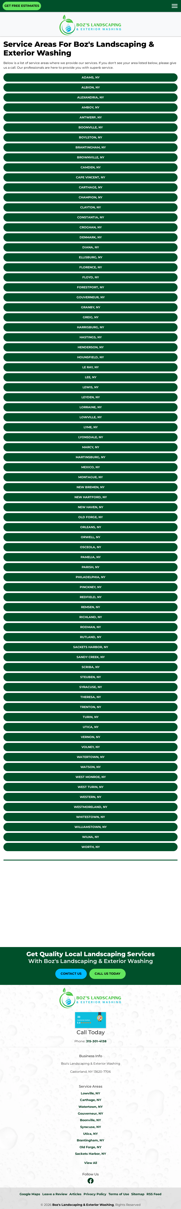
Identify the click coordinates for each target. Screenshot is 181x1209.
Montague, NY (90, 477)
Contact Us (71, 974)
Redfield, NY (90, 597)
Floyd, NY (90, 277)
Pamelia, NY (91, 557)
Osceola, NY (90, 547)
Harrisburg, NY (90, 327)
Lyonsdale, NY (90, 437)
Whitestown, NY (90, 817)
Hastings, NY (91, 337)
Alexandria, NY (90, 97)
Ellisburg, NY (90, 257)
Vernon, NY (90, 737)
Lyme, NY (91, 427)
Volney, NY (90, 747)
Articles (75, 1194)
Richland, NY (90, 617)
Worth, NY (90, 847)
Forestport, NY (90, 287)
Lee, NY (90, 377)
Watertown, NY (90, 757)
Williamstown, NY (90, 827)
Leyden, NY (90, 397)
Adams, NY (91, 77)
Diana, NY (90, 247)
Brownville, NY (90, 157)
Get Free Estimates (21, 6)
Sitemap (137, 1194)
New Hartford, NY (90, 497)
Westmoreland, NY (90, 807)
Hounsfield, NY (90, 357)
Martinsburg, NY (90, 457)
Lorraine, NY (91, 407)
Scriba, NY (91, 667)
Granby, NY (90, 307)
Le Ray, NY (90, 367)
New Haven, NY (90, 507)
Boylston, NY (90, 137)
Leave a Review (54, 1194)
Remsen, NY (90, 607)
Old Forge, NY (90, 517)
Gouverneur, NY (91, 297)
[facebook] (90, 1181)
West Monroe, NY (91, 777)
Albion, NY (90, 87)
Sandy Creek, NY (91, 657)
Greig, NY (90, 317)
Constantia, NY (90, 217)
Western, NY (90, 797)
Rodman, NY (90, 627)
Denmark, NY (91, 237)
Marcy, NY (90, 447)
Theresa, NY (90, 697)
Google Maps (30, 1194)
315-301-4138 (96, 1041)
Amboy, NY (90, 107)
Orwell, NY (90, 537)
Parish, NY (90, 567)
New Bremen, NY (90, 487)
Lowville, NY (91, 417)
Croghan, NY (91, 227)
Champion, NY (90, 197)
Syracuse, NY (90, 687)
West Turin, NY (90, 787)
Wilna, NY (90, 837)
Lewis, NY (90, 387)
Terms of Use (118, 1194)
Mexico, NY (90, 467)
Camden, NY (91, 167)
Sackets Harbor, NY (90, 647)
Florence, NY (90, 267)
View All (90, 1163)
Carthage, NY (90, 187)
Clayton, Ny (90, 207)
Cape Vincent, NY (90, 177)
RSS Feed (154, 1194)
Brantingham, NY (91, 147)
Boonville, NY (90, 127)
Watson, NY (90, 767)
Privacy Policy (95, 1194)
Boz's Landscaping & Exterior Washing (83, 1205)
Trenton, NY (90, 707)
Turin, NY (90, 717)
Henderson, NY (91, 347)
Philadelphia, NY (90, 577)
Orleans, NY (90, 527)
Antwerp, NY (91, 117)
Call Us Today (107, 974)
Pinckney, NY (90, 587)
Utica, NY (90, 727)
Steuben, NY (90, 677)
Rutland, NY (90, 637)
